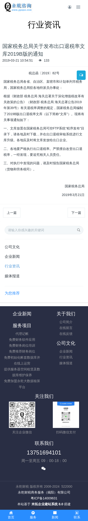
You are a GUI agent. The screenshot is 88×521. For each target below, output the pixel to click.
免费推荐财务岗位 (22, 351)
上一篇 (12, 213)
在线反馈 (66, 334)
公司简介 (66, 322)
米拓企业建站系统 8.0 (47, 504)
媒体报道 (12, 276)
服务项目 (22, 325)
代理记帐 (22, 334)
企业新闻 (12, 257)
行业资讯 (12, 266)
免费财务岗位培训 (22, 345)
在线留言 (66, 328)
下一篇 (76, 213)
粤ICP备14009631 (44, 498)
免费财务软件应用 (22, 339)
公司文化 (12, 247)
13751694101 (44, 452)
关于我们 (66, 313)
